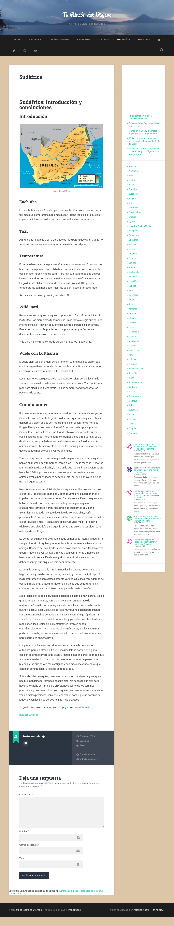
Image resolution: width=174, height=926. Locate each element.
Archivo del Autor (25, 744)
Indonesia (133, 297)
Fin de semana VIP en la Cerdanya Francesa (140, 119)
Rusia (131, 379)
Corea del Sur (135, 214)
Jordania (133, 310)
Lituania (132, 319)
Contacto (104, 41)
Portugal (133, 365)
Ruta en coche (135, 384)
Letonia (132, 315)
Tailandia (133, 421)
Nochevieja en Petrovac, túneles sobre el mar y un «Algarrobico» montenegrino (144, 153)
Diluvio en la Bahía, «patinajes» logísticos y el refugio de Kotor (143, 134)
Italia (131, 306)
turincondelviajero (142, 446)
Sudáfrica (32, 78)
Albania (132, 168)
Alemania (133, 172)
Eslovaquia (134, 237)
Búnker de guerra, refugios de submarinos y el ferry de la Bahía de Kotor (144, 143)
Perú (131, 356)
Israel (131, 301)
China (131, 205)
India (131, 292)
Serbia (132, 393)
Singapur (133, 402)
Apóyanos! (83, 41)
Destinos (33, 41)
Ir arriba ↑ (159, 919)
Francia (132, 260)
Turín (131, 425)
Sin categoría (135, 398)
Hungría (132, 287)
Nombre (24, 838)
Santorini (133, 389)
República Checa (137, 370)
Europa (132, 251)
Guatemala (134, 274)
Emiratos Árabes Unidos (140, 228)
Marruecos (134, 343)
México (132, 347)
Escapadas (134, 232)
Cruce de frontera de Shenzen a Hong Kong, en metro (147, 448)
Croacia (132, 218)
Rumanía (133, 375)
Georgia (132, 264)
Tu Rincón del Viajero (87, 15)
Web (21, 866)
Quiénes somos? (59, 41)
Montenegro (134, 352)
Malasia (132, 338)
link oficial (36, 331)
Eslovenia (133, 241)
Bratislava (133, 191)
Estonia (132, 246)
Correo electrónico (29, 852)
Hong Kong (134, 283)
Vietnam (133, 434)
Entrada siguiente (88, 761)
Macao (132, 329)
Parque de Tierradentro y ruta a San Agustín (145, 544)
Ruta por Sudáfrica (30, 716)
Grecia (132, 269)
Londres (132, 324)
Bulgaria (132, 200)
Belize (131, 186)
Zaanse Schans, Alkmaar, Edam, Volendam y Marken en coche (146, 497)
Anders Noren (142, 919)
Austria (132, 182)
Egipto (132, 223)
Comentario (26, 796)
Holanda (133, 278)
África (83, 747)
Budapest (133, 195)
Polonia (132, 361)
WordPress (74, 919)
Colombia (133, 209)
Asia (131, 177)
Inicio (16, 41)
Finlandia (133, 255)
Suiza (131, 416)
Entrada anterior (87, 756)
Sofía (131, 407)
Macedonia (134, 333)
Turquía (132, 430)
